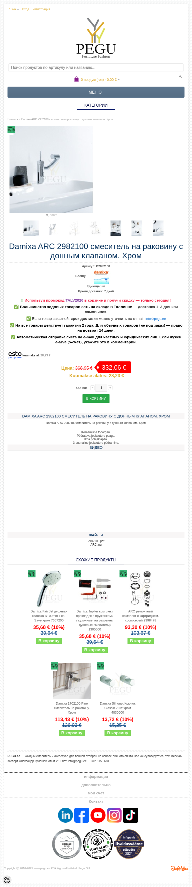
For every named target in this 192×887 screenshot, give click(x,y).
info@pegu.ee (156, 319)
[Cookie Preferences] (7, 879)
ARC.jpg (96, 544)
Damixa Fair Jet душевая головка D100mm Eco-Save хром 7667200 (48, 615)
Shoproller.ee (179, 868)
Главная (13, 119)
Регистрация (41, 9)
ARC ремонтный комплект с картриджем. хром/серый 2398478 (140, 615)
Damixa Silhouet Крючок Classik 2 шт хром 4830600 (118, 708)
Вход (25, 9)
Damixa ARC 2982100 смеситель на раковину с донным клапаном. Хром (67, 119)
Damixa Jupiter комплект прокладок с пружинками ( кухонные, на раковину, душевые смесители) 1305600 (95, 620)
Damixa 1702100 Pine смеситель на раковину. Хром (72, 708)
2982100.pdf (96, 541)
